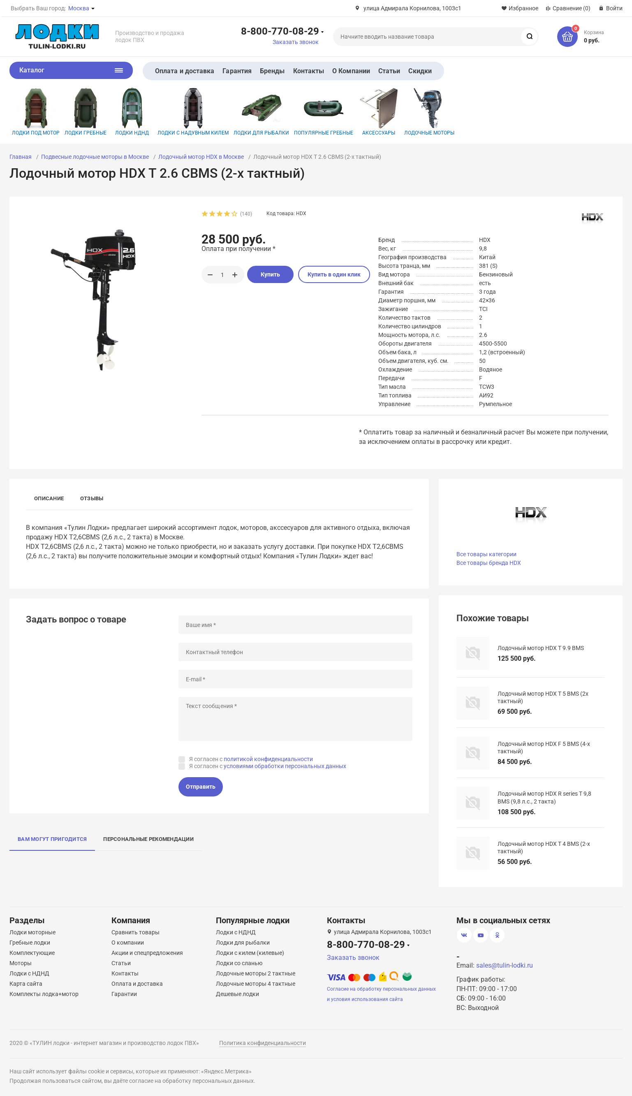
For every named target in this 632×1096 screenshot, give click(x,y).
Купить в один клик (334, 274)
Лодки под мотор (36, 112)
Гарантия (237, 71)
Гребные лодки (29, 942)
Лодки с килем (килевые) (250, 953)
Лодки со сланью (239, 963)
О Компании (351, 71)
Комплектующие (32, 953)
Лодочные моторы (429, 112)
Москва (78, 8)
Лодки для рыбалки (261, 112)
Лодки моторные (32, 932)
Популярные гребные (323, 112)
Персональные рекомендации (148, 839)
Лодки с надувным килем (193, 112)
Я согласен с (251, 759)
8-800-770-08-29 (280, 31)
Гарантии (124, 994)
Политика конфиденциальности (262, 1043)
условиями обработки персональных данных (285, 766)
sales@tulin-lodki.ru (504, 965)
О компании (127, 942)
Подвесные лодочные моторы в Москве (95, 156)
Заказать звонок (296, 42)
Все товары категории (486, 554)
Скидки (419, 71)
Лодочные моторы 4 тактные (255, 983)
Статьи (389, 71)
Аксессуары (378, 112)
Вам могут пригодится (52, 839)
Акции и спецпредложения (147, 953)
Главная (20, 156)
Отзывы (91, 498)
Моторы (20, 963)
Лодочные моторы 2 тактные (255, 973)
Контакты (308, 71)
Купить (270, 274)
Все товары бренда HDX (488, 563)
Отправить (200, 786)
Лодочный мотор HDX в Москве (201, 156)
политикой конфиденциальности (268, 759)
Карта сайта (25, 983)
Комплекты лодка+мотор (44, 994)
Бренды (272, 71)
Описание (49, 498)
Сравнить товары (135, 932)
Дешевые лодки (237, 994)
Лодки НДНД (132, 112)
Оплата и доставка (184, 71)
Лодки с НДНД (29, 973)
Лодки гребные (85, 112)
